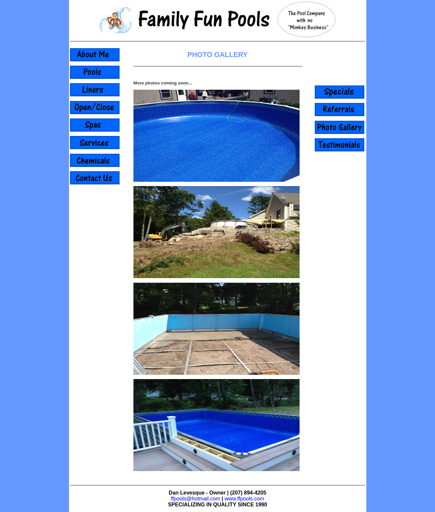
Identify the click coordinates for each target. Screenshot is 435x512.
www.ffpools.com (244, 498)
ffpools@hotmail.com (195, 498)
